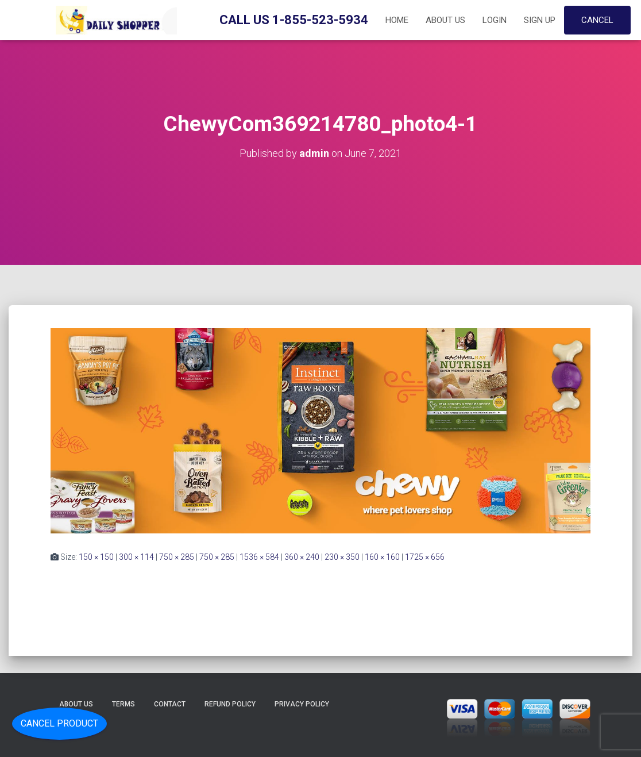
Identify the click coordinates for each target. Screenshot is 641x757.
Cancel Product (59, 723)
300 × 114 (136, 557)
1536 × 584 (259, 557)
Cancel (597, 20)
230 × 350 (342, 557)
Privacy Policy (302, 704)
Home (396, 20)
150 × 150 (96, 557)
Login (494, 20)
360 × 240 (301, 557)
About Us (445, 20)
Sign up (539, 20)
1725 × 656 (425, 557)
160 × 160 (382, 557)
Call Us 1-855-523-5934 (293, 20)
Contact (170, 704)
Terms (123, 704)
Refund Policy (230, 704)
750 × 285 (176, 557)
